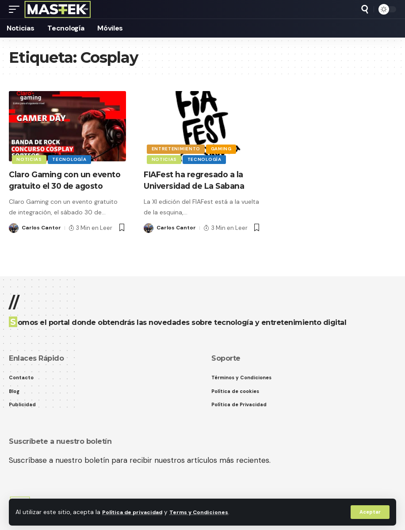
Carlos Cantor (42, 239)
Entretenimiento (176, 146)
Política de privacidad (135, 511)
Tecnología (72, 158)
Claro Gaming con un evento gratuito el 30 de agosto (62, 185)
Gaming (223, 146)
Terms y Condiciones (208, 511)
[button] (369, 512)
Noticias (30, 158)
